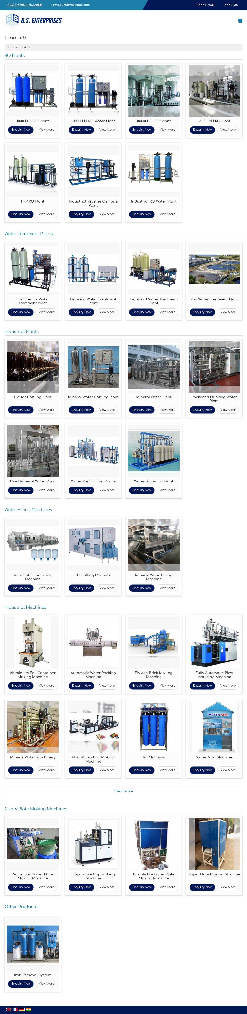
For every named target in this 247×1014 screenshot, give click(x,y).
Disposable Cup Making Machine (93, 876)
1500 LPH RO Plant (214, 121)
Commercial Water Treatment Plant (32, 301)
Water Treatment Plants (29, 234)
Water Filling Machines (28, 510)
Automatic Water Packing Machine (93, 675)
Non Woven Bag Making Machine (93, 759)
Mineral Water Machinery (32, 757)
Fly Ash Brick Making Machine (153, 675)
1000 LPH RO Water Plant (93, 121)
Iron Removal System (32, 975)
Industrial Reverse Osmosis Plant (93, 203)
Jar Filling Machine (93, 575)
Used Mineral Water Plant (33, 481)
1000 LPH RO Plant (33, 121)
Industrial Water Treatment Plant (154, 301)
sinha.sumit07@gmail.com (70, 4)
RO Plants (15, 55)
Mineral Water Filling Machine (153, 577)
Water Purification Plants (93, 481)
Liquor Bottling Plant (33, 397)
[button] (24, 5)
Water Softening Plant (153, 481)
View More (46, 129)
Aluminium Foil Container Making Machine (33, 675)
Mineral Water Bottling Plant (93, 397)
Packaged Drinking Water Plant (214, 399)
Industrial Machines (25, 607)
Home (11, 47)
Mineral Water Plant (153, 397)
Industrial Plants (22, 331)
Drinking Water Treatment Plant (93, 301)
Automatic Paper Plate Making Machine (33, 876)
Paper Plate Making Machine (214, 874)
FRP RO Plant (32, 201)
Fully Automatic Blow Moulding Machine (214, 675)
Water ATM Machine (214, 757)
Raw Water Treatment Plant (214, 299)
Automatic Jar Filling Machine (33, 577)
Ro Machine (153, 757)
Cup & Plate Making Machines (36, 809)
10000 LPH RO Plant (154, 121)
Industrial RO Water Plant (154, 201)
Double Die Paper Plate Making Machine (153, 876)
